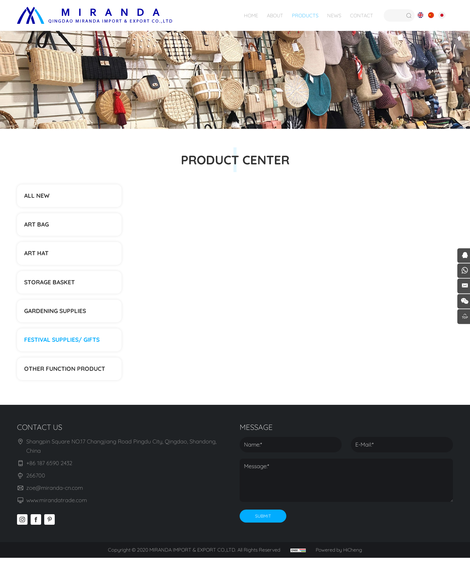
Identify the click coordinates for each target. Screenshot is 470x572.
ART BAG (37, 227)
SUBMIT (263, 530)
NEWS (334, 15)
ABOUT (274, 15)
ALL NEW (37, 197)
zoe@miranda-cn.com (54, 502)
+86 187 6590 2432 (49, 477)
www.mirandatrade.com (56, 514)
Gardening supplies (57, 320)
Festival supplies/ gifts (64, 351)
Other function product (67, 382)
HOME (250, 15)
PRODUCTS (304, 15)
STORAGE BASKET (51, 289)
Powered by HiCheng (339, 564)
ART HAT (37, 258)
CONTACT (361, 15)
